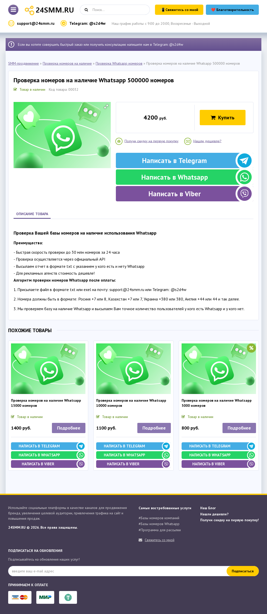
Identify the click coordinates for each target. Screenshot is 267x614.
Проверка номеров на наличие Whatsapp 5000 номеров (217, 403)
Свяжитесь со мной (159, 540)
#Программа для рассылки (160, 530)
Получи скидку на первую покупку (152, 140)
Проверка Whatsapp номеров (119, 63)
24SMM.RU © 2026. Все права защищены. (43, 527)
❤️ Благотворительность (232, 9)
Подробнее (68, 428)
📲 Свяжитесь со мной (179, 9)
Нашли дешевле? (207, 140)
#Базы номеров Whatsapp (159, 524)
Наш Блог (208, 508)
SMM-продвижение (23, 63)
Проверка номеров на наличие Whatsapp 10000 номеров (131, 403)
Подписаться (243, 571)
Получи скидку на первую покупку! (229, 520)
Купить (223, 117)
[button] (106, 106)
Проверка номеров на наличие (67, 63)
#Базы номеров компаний (159, 518)
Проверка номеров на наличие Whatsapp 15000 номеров (46, 403)
